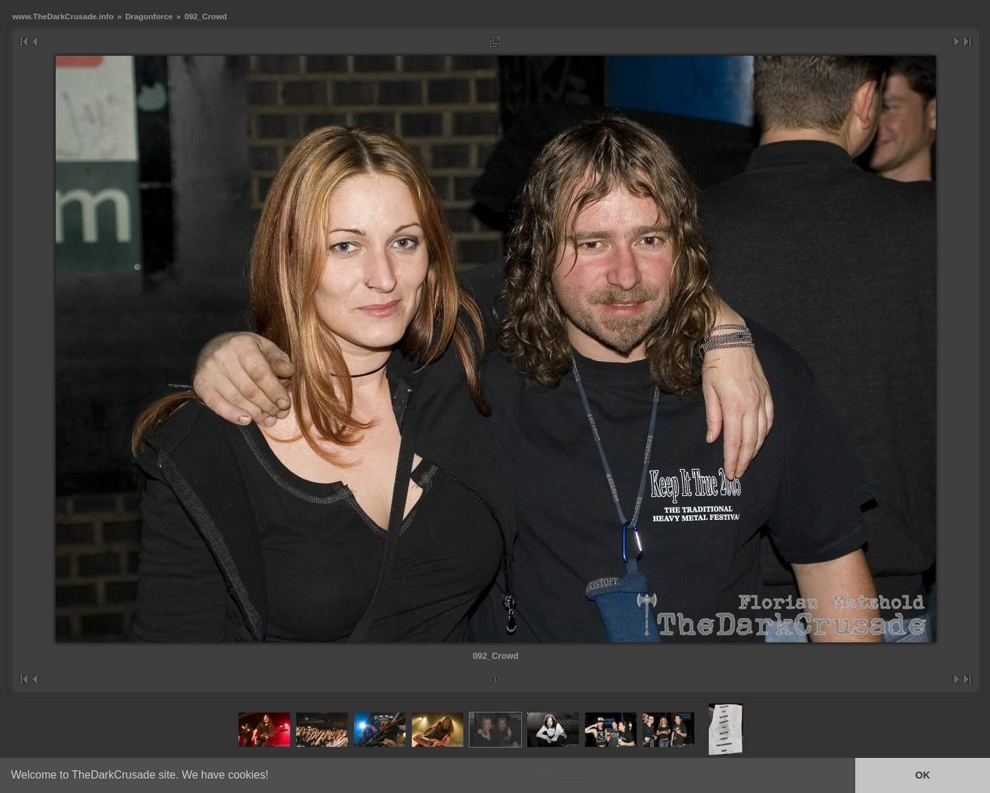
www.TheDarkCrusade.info (62, 16)
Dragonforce (149, 16)
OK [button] (922, 775)
